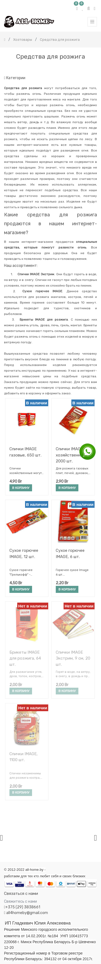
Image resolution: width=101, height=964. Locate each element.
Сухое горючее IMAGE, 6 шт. (70, 553)
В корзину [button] (20, 488)
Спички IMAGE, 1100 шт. (23, 757)
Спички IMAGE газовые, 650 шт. (25, 452)
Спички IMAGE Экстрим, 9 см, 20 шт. (73, 658)
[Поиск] (92, 68)
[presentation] (1, 838)
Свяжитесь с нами (20, 901)
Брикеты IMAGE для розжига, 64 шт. (25, 658)
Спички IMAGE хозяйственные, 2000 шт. (71, 454)
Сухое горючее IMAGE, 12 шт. (23, 553)
